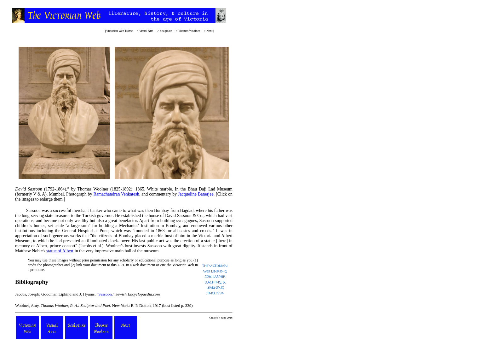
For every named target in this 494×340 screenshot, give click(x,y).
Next (209, 30)
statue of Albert (59, 251)
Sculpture (166, 30)
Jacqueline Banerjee (196, 194)
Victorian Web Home (119, 30)
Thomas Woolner (189, 30)
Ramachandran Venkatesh (116, 194)
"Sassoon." (105, 294)
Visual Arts (146, 30)
